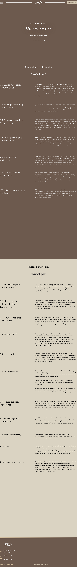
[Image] (38, 2)
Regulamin (45, 564)
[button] (38, 35)
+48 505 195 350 (7, 556)
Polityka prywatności (38, 564)
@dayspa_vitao (7, 559)
